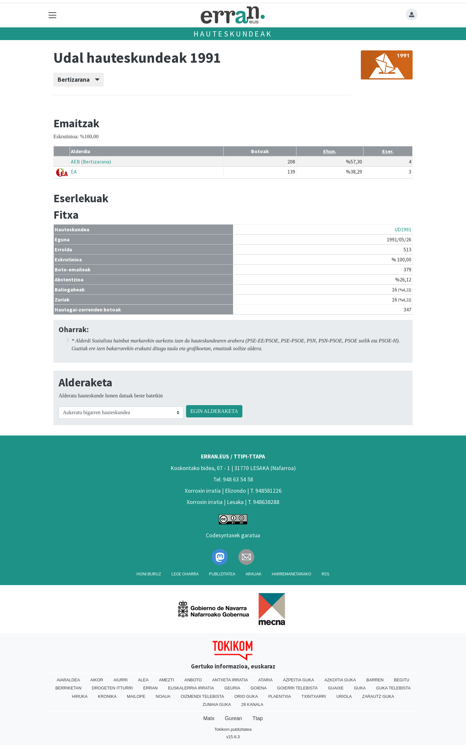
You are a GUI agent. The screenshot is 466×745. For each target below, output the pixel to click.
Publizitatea (222, 574)
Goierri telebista (297, 688)
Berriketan (68, 688)
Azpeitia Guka (298, 679)
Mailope (136, 696)
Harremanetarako (291, 574)
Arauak (253, 574)
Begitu (401, 679)
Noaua (163, 696)
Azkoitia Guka (340, 679)
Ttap (257, 718)
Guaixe (335, 688)
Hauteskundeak (233, 34)
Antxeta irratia (230, 679)
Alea (143, 679)
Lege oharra (185, 574)
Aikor (96, 679)
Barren (374, 679)
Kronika (107, 696)
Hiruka (79, 696)
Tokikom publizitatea (232, 729)
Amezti (166, 679)
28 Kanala (252, 704)
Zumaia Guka (217, 704)
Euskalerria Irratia (191, 688)
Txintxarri (313, 696)
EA (74, 171)
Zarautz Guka (378, 696)
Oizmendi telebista (202, 696)
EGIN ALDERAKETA (214, 411)
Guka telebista (393, 688)
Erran (150, 688)
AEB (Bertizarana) (91, 161)
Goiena (258, 688)
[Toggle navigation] (53, 15)
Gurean (233, 718)
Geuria (232, 688)
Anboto (193, 679)
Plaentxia (279, 696)
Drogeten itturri (112, 688)
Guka (360, 688)
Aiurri (121, 679)
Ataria (265, 679)
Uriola (344, 696)
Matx (209, 718)
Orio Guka (246, 696)
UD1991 (402, 229)
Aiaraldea (68, 679)
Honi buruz (149, 574)
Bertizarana (79, 79)
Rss (325, 574)
